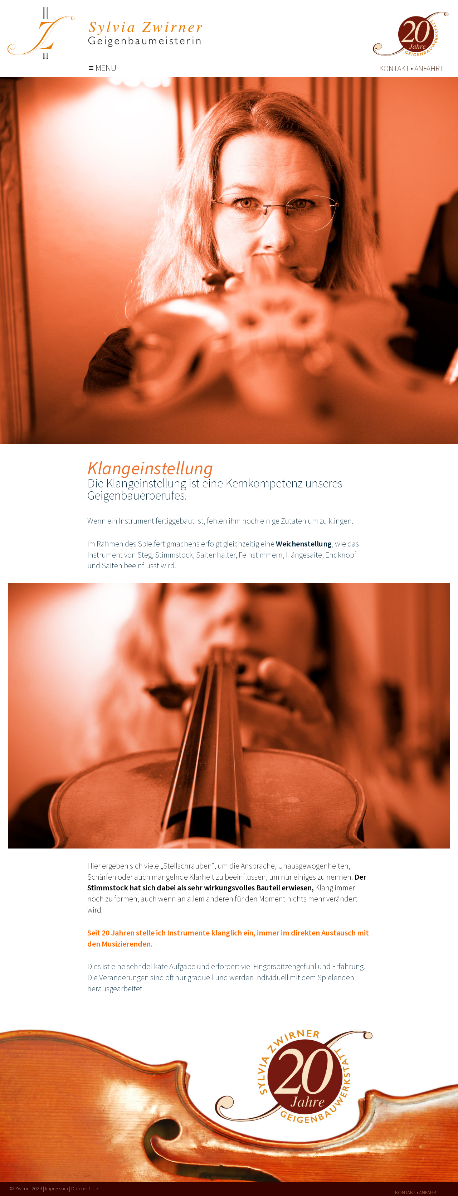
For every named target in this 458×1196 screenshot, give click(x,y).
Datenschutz (84, 1188)
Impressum (56, 1188)
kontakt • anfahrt (411, 68)
